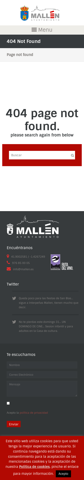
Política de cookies (34, 466)
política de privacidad (34, 413)
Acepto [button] (63, 474)
